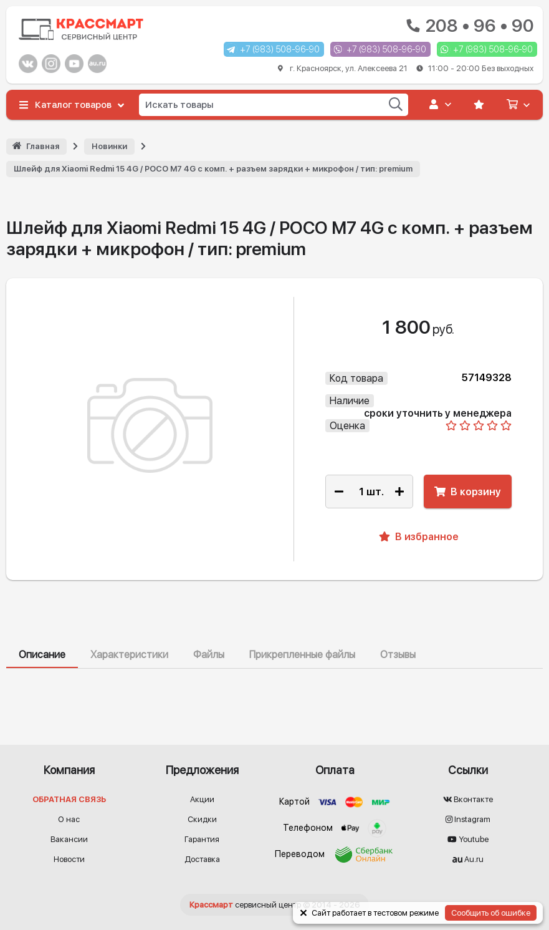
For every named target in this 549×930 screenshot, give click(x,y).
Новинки (109, 146)
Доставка (202, 859)
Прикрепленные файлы (302, 655)
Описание (42, 655)
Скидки (202, 819)
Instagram (468, 819)
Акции (202, 799)
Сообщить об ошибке (490, 913)
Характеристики (129, 655)
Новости (69, 859)
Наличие (350, 401)
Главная (42, 146)
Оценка (347, 426)
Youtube (468, 839)
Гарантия (201, 839)
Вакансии (69, 839)
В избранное (419, 537)
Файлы (208, 655)
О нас (69, 819)
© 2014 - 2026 (274, 904)
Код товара (356, 378)
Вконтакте (468, 799)
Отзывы (398, 655)
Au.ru (468, 859)
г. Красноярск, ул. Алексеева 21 (405, 68)
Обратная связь (69, 799)
